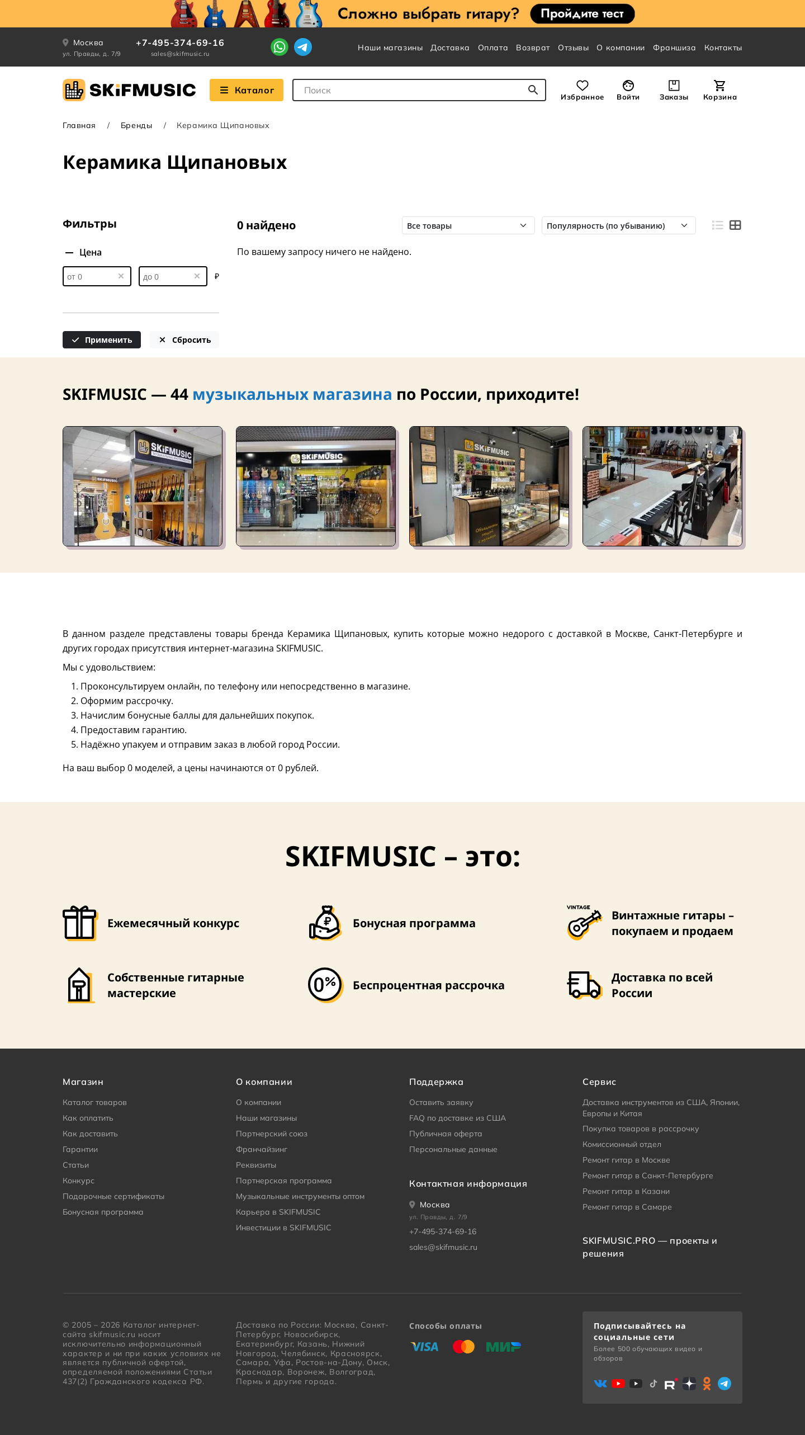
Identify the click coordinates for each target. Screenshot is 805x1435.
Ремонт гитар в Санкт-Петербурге (648, 1175)
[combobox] (419, 90)
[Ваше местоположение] (430, 1205)
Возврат (533, 48)
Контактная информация (468, 1183)
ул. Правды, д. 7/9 (92, 54)
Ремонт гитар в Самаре (627, 1207)
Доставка (450, 48)
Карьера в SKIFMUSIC (278, 1212)
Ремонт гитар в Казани (626, 1191)
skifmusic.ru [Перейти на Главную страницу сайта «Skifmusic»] (112, 1334)
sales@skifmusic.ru (180, 54)
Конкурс (78, 1181)
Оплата (493, 48)
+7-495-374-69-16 (180, 42)
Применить (102, 339)
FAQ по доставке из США (457, 1118)
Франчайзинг (261, 1149)
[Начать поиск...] (533, 90)
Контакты (723, 48)
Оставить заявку (441, 1102)
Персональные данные (453, 1149)
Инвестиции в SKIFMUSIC (284, 1227)
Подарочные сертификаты (113, 1196)
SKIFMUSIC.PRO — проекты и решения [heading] (650, 1246)
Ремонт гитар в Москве (626, 1160)
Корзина (720, 96)
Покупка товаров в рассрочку (641, 1129)
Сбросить (184, 339)
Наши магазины (390, 48)
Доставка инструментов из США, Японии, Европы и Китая (661, 1107)
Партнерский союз (271, 1134)
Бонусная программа (103, 1212)
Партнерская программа (284, 1181)
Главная (79, 125)
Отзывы (573, 48)
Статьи (76, 1165)
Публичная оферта (445, 1134)
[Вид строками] (716, 225)
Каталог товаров (95, 1102)
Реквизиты (256, 1165)
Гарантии (80, 1149)
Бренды (136, 125)
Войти (628, 96)
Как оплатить (88, 1118)
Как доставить (90, 1134)
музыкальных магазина (292, 393)
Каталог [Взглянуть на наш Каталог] (246, 90)
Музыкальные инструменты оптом (300, 1196)
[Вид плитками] (734, 225)
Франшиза (674, 48)
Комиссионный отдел (622, 1144)
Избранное (582, 96)
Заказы (674, 96)
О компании (620, 48)
